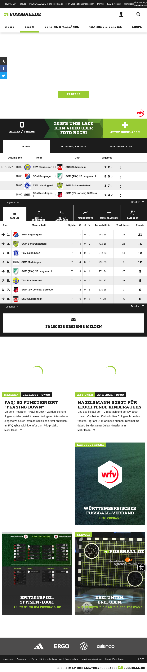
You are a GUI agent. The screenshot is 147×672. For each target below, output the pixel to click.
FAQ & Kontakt (114, 4)
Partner (100, 4)
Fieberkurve (85, 214)
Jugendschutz (71, 659)
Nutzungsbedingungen (50, 659)
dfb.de (23, 4)
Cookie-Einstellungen (115, 659)
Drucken (137, 202)
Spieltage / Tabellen (74, 146)
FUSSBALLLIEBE (37, 4)
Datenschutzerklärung (27, 659)
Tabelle (73, 94)
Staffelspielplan (120, 146)
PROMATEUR (10, 4)
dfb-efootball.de (56, 4)
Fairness (132, 214)
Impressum (8, 659)
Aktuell (26, 146)
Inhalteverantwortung (91, 659)
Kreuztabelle (109, 214)
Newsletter (129, 4)
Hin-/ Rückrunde (38, 215)
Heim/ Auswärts (62, 215)
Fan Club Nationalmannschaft (80, 4)
